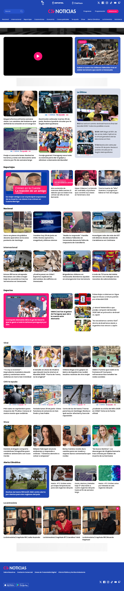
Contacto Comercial (25, 572)
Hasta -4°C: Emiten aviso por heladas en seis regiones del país (109, 485)
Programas (87, 11)
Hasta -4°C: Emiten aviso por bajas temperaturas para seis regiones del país (62, 485)
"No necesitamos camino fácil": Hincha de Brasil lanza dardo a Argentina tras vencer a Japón (105, 323)
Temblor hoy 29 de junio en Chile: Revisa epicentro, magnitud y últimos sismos (45, 237)
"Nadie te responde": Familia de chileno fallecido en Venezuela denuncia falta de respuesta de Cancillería (75, 239)
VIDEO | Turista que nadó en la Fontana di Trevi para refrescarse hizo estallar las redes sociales (105, 373)
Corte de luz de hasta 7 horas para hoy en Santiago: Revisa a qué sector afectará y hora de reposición (76, 412)
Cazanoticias (39, 19)
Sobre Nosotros (9, 572)
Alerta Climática (94, 19)
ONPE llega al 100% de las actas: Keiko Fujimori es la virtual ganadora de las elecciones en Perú (106, 135)
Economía (50, 19)
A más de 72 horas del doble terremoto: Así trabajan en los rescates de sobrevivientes (105, 276)
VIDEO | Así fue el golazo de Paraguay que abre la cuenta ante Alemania (61, 315)
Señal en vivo (113, 11)
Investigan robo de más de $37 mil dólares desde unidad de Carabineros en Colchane (106, 237)
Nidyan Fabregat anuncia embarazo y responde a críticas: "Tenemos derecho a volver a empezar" (46, 452)
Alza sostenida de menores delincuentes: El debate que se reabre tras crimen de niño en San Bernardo (61, 192)
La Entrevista (107, 19)
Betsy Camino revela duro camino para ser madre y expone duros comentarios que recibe (77, 452)
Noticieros (118, 19)
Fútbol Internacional (48, 130)
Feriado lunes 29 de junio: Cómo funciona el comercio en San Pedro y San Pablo (47, 410)
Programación (100, 11)
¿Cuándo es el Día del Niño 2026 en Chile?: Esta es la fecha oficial (106, 410)
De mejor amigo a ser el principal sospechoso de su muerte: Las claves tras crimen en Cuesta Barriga (26, 199)
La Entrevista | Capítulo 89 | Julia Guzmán (22, 537)
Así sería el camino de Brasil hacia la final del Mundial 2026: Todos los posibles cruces (97, 125)
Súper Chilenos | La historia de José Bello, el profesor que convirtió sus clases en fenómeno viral (86, 191)
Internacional (16, 19)
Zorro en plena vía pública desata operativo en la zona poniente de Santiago (16, 237)
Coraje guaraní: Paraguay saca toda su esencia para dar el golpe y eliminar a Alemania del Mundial (55, 157)
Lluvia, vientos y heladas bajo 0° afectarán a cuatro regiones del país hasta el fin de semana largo (85, 487)
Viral (7, 348)
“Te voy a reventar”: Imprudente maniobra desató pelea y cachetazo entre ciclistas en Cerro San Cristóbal (17, 373)
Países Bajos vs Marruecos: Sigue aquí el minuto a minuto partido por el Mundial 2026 (105, 296)
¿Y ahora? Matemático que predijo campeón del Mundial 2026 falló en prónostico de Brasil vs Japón (105, 311)
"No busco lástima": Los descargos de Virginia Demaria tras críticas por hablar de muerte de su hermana (106, 452)
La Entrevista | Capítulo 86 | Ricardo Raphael (98, 538)
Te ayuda (75, 19)
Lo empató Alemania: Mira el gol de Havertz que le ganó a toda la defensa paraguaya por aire (26, 322)
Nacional (5, 19)
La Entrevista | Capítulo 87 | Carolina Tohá (61, 537)
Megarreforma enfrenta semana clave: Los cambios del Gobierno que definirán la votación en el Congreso (20, 121)
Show (83, 19)
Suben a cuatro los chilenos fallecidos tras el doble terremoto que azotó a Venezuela (97, 68)
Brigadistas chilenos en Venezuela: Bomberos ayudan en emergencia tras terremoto (76, 276)
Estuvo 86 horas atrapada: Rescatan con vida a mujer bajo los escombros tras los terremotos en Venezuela (16, 278)
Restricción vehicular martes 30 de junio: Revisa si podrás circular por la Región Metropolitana (55, 121)
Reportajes (28, 19)
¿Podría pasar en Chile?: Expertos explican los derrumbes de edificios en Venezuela (45, 278)
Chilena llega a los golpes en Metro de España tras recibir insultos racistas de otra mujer (76, 372)
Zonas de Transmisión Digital (45, 572)
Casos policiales (63, 19)
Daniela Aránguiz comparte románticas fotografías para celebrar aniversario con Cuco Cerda (17, 452)
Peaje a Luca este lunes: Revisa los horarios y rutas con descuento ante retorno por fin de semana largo (20, 157)
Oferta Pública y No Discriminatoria (71, 572)
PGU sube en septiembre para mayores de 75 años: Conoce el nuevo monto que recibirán (17, 410)
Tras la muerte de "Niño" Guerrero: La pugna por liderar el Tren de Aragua (108, 190)
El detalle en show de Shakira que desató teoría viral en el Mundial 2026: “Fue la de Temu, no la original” (47, 373)
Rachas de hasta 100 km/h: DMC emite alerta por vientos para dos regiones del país (26, 493)
